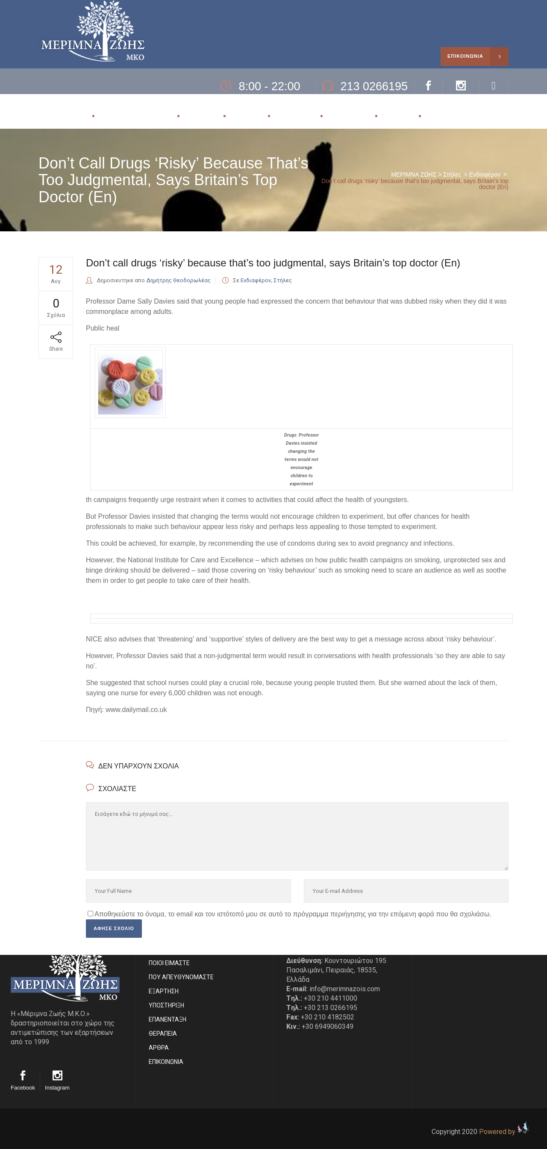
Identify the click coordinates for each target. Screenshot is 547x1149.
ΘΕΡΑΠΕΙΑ (163, 1033)
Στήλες (452, 174)
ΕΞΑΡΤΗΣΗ (164, 991)
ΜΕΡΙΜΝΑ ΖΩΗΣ (413, 174)
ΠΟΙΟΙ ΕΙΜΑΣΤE (169, 963)
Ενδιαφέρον (484, 174)
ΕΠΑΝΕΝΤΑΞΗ (167, 1019)
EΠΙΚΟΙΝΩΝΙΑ (166, 1061)
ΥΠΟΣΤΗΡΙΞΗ (166, 1005)
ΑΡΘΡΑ (159, 1047)
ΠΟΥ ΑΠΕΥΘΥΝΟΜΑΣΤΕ (181, 977)
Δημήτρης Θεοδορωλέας (178, 280)
